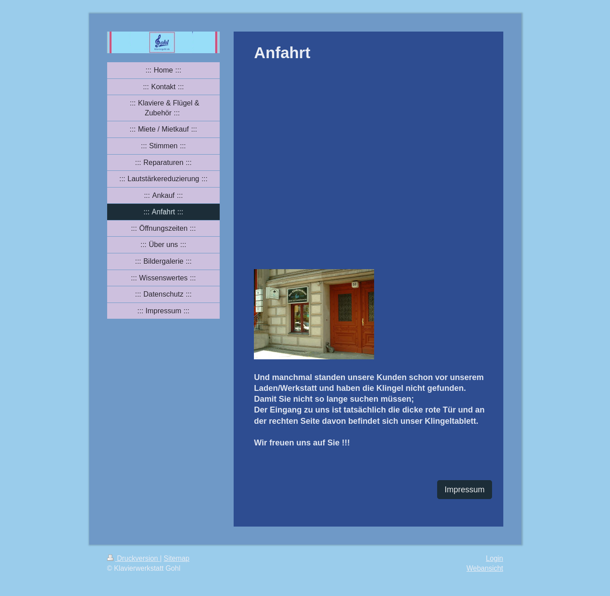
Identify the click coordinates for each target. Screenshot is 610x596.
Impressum (464, 489)
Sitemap (177, 558)
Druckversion (133, 558)
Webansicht (484, 568)
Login (494, 558)
